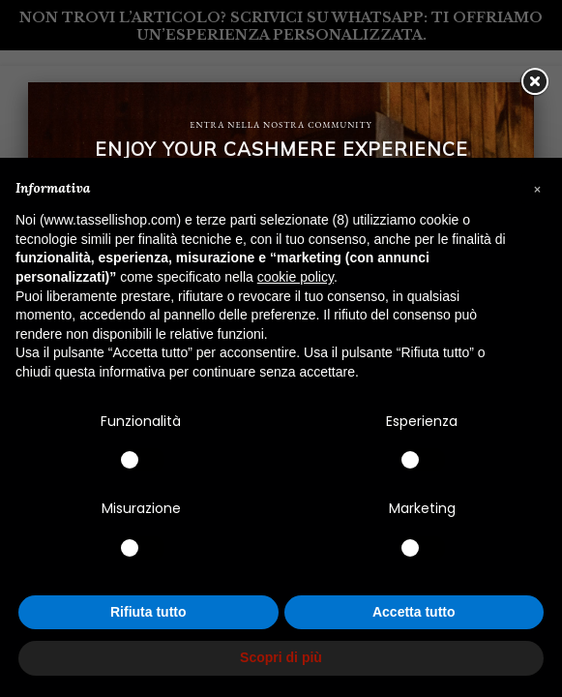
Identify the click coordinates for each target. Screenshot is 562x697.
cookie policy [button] (295, 277)
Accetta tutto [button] (414, 612)
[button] (536, 188)
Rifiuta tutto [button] (148, 612)
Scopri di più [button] (281, 657)
